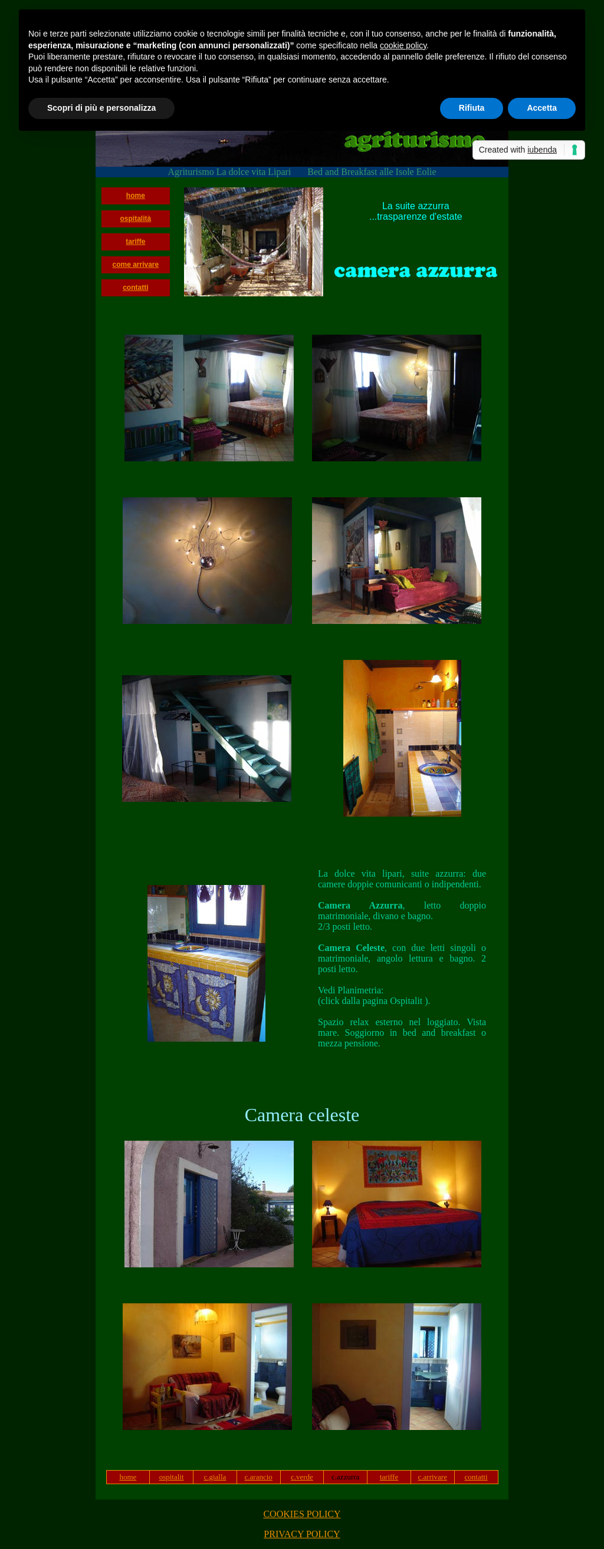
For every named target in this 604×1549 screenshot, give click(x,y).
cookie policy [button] (403, 45)
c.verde (302, 1476)
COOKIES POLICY (301, 1514)
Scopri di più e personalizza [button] (101, 108)
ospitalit (171, 1476)
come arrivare (135, 264)
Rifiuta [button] (472, 108)
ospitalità (136, 218)
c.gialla (214, 1476)
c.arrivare (432, 1476)
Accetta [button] (542, 108)
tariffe (135, 241)
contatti (135, 287)
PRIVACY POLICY (302, 1534)
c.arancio (259, 1476)
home (135, 195)
